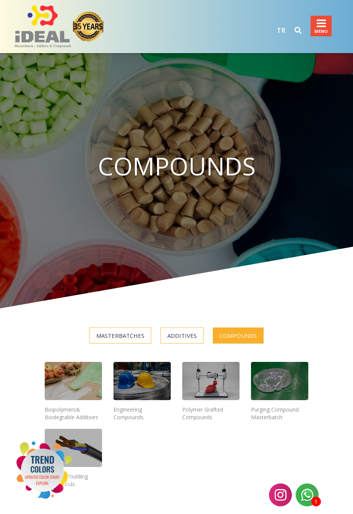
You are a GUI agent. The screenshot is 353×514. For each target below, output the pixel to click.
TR (281, 30)
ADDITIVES (182, 335)
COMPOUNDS (238, 335)
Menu (321, 23)
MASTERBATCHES (120, 335)
